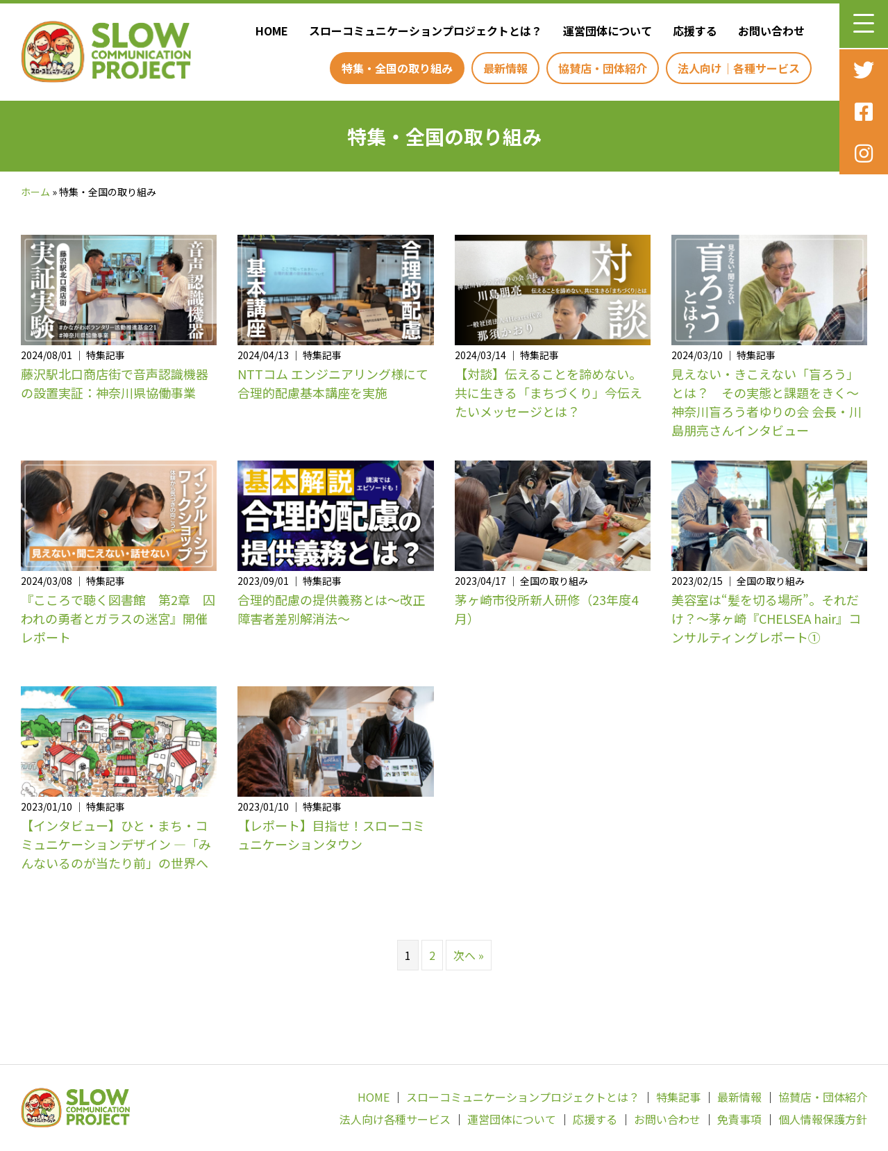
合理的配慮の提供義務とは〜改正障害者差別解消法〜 (331, 608)
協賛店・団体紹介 (822, 1096)
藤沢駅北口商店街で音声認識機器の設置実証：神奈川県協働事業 (114, 383)
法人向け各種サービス (395, 1119)
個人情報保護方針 (822, 1119)
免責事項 (739, 1119)
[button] (863, 24)
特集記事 (678, 1096)
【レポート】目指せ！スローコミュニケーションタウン (331, 834)
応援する (595, 1119)
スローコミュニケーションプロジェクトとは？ (522, 1096)
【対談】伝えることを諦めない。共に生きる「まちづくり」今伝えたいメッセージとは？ (548, 392)
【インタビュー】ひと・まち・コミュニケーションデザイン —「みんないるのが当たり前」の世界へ (116, 844)
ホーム (35, 192)
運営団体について (511, 1119)
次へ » (468, 955)
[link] (268, 31)
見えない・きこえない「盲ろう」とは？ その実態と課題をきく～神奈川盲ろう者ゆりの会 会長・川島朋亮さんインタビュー (766, 402)
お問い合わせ (667, 1119)
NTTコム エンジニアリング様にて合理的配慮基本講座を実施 (332, 383)
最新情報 (739, 1096)
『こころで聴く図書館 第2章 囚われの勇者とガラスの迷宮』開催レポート (118, 618)
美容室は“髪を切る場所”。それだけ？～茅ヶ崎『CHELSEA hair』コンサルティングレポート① (766, 618)
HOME (373, 1096)
